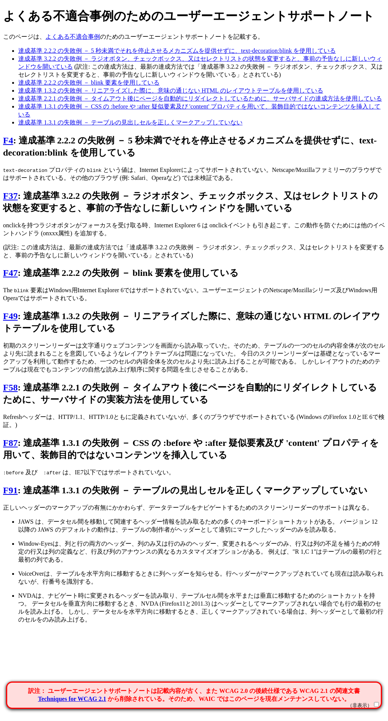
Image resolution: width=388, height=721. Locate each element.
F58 (10, 387)
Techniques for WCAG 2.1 (72, 699)
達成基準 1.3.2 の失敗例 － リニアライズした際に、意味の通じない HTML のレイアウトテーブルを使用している (170, 90)
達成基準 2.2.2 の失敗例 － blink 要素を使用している (89, 82)
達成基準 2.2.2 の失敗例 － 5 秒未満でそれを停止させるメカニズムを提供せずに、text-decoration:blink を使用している (177, 50)
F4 (8, 140)
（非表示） (359, 705)
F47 (10, 273)
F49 (10, 316)
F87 (10, 443)
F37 (10, 196)
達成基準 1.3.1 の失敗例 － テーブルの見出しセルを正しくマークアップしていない (130, 122)
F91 (10, 490)
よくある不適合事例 (72, 36)
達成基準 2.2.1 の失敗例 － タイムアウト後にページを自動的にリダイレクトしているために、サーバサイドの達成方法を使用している (200, 98)
